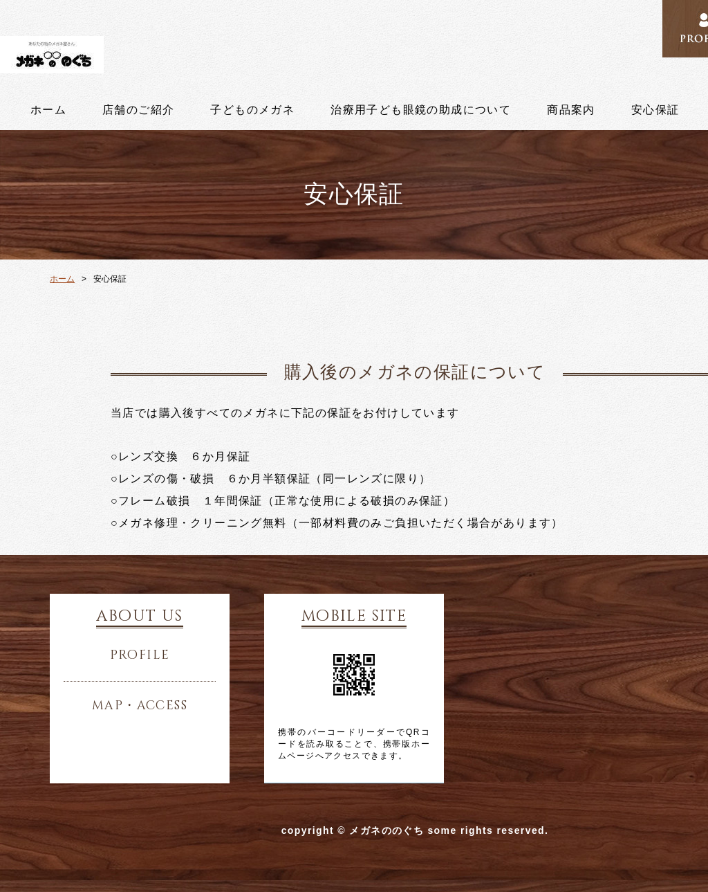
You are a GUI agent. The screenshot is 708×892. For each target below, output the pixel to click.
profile (140, 655)
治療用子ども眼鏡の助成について (420, 110)
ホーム (48, 110)
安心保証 (655, 110)
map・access (139, 706)
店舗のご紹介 (138, 110)
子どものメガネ (252, 110)
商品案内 (571, 110)
